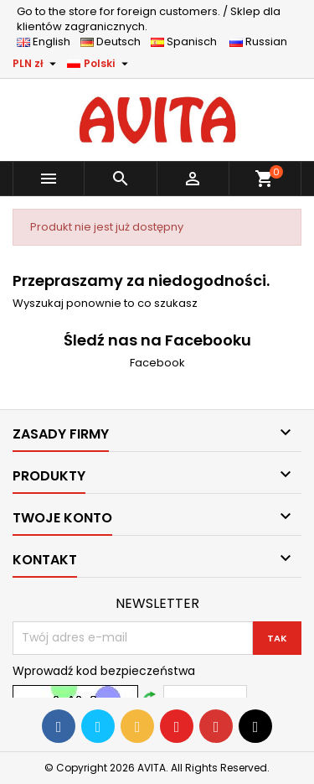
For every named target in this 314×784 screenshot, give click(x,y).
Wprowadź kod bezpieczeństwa (104, 670)
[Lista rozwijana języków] (99, 63)
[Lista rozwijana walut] (36, 63)
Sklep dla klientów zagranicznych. (149, 18)
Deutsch (114, 41)
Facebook (157, 363)
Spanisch (189, 41)
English (48, 41)
